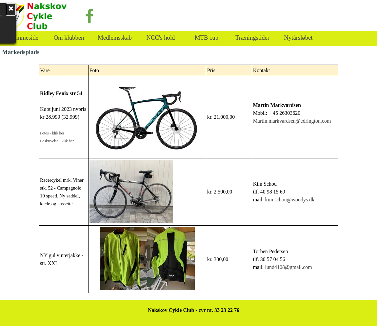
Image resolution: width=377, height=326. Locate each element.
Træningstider (252, 37)
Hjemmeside (23, 37)
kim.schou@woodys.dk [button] (290, 199)
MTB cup (206, 37)
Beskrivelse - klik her (57, 141)
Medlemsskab (115, 37)
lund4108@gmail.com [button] (288, 267)
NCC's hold (161, 37)
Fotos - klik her (52, 133)
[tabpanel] (188, 179)
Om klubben (69, 37)
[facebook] (89, 16)
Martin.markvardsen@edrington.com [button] (292, 121)
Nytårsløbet (298, 37)
